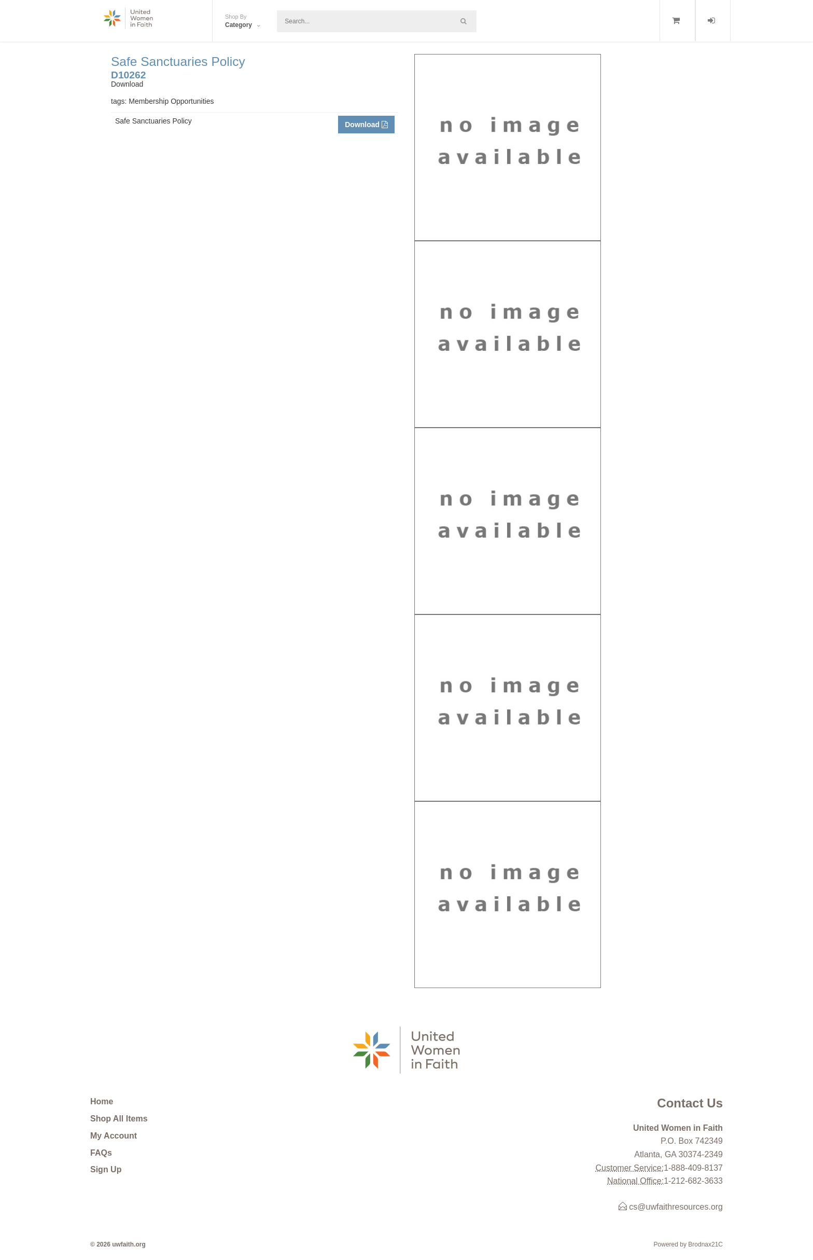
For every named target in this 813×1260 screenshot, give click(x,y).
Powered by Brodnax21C (688, 1244)
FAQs (101, 1152)
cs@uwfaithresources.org (671, 1206)
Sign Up (105, 1169)
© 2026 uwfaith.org (118, 1244)
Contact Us (690, 1103)
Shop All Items (119, 1118)
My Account (113, 1135)
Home (101, 1101)
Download (366, 124)
